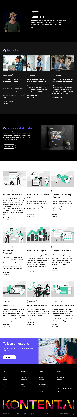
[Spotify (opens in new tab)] (71, 389)
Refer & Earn (41, 391)
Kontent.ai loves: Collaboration (38, 305)
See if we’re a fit (9, 357)
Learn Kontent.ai (24, 374)
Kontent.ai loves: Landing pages (63, 305)
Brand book (41, 379)
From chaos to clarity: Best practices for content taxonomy (12, 81)
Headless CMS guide (25, 377)
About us (41, 374)
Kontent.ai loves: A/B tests (61, 251)
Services (22, 384)
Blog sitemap (23, 389)
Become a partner (60, 377)
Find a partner (60, 374)
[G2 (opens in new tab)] (60, 391)
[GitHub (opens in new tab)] (73, 389)
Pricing (4, 384)
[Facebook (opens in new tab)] (58, 389)
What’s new (5, 374)
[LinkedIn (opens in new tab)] (32, 27)
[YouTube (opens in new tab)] (63, 389)
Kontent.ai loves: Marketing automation (61, 196)
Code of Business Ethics (43, 386)
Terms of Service (42, 384)
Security (4, 386)
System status (23, 386)
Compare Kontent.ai (6, 382)
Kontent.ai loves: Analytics (36, 251)
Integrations (5, 379)
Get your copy (9, 146)
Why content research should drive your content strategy (62, 80)
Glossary (22, 382)
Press (40, 389)
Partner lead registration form (63, 382)
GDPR (54, 414)
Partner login (60, 379)
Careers (40, 382)
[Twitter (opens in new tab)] (66, 389)
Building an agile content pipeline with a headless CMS (37, 80)
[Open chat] (74, 414)
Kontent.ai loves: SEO (10, 305)
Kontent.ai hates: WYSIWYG (13, 195)
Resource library (24, 379)
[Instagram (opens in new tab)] (68, 389)
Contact (41, 377)
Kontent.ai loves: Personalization (8, 252)
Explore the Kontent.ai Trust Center (10, 389)
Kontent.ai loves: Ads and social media (38, 196)
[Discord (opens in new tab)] (58, 391)
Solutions (4, 377)
